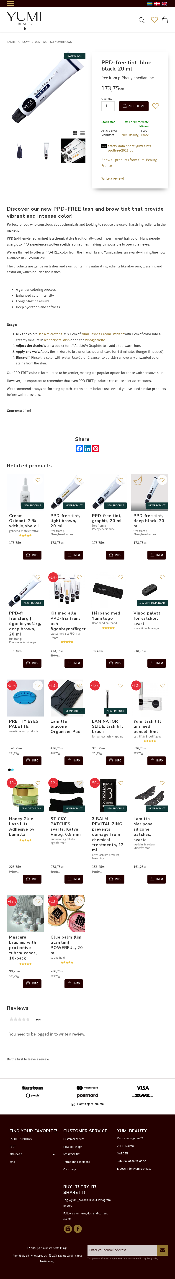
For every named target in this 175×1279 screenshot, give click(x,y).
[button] (141, 20)
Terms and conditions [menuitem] (76, 1162)
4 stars (24, 1019)
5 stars (28, 1019)
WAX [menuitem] (12, 1162)
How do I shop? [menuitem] (72, 1147)
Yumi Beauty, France (135, 135)
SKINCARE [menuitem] (16, 1154)
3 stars (20, 1019)
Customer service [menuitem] (73, 1139)
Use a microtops (50, 334)
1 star (11, 1019)
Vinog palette (95, 340)
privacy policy (152, 1258)
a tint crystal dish (57, 340)
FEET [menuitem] (13, 1147)
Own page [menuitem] (69, 1169)
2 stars (15, 1019)
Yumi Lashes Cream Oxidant (102, 334)
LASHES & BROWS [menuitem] (21, 1139)
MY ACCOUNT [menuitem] (71, 1154)
